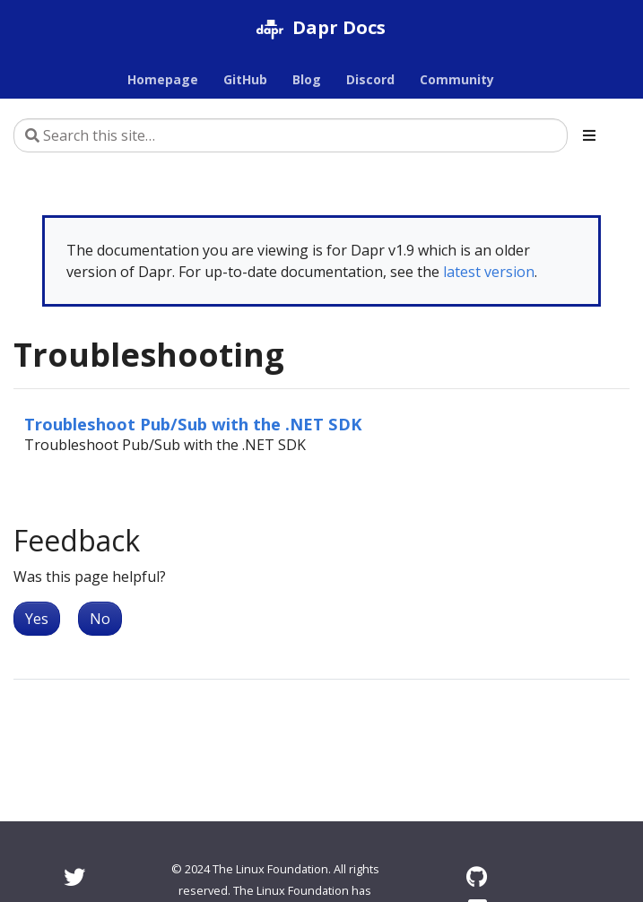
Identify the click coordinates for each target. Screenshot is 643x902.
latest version (488, 272)
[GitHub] (476, 876)
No (100, 619)
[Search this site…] (290, 135)
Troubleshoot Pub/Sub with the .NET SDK (193, 423)
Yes (36, 619)
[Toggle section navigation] (589, 135)
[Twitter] (74, 876)
